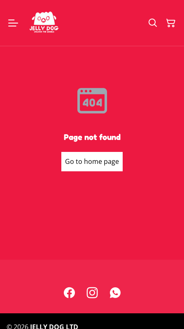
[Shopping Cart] (171, 23)
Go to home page (92, 161)
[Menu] (13, 23)
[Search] (153, 23)
